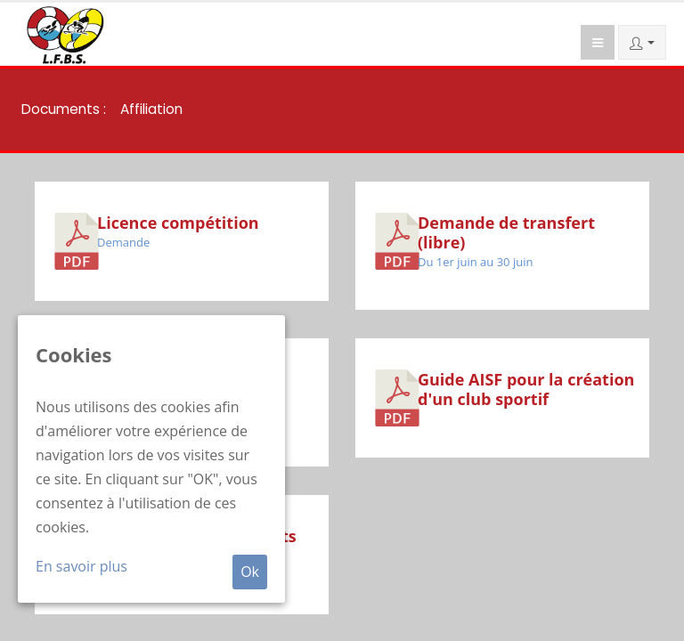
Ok (249, 571)
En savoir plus (81, 566)
